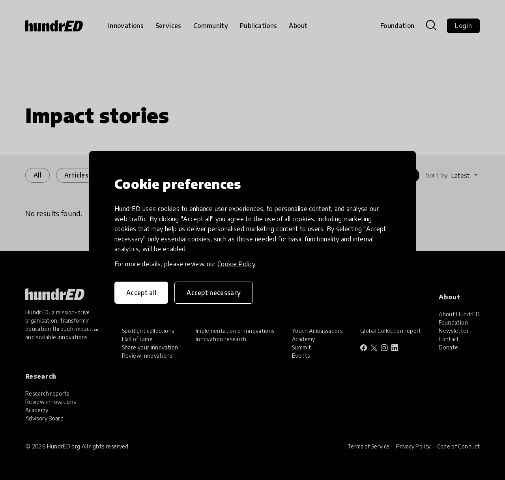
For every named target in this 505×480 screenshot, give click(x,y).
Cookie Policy (236, 264)
